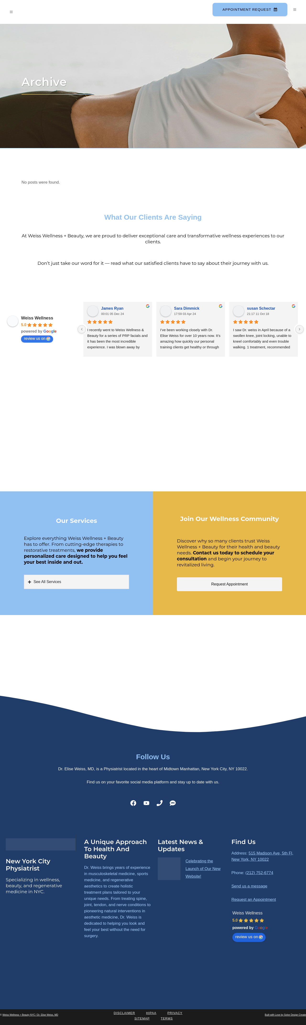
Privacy (174, 1013)
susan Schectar (261, 308)
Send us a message (249, 886)
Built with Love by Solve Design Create (285, 1015)
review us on (37, 338)
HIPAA (151, 1013)
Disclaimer (124, 1013)
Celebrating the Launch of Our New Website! (203, 869)
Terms (167, 1018)
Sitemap (142, 1018)
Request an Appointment (253, 899)
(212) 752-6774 (259, 873)
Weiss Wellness (37, 318)
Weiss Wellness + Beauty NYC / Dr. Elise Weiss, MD (30, 1015)
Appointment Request (249, 9)
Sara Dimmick (186, 308)
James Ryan (112, 308)
